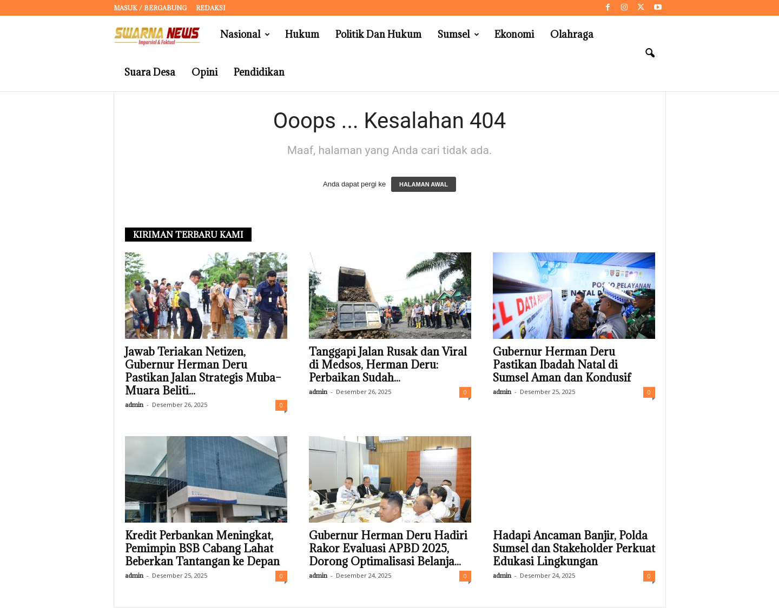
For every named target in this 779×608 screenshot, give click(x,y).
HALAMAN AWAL (423, 185)
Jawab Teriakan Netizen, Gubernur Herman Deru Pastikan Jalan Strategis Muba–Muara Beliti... (203, 371)
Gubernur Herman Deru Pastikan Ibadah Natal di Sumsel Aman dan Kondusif (562, 365)
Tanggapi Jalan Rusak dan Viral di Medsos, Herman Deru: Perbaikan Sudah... (388, 365)
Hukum (302, 34)
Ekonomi (514, 34)
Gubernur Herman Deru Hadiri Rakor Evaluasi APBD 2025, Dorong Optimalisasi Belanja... (388, 549)
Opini (204, 72)
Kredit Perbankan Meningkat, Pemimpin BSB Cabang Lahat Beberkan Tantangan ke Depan (202, 549)
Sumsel (458, 35)
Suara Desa (149, 72)
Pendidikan (259, 72)
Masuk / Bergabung (150, 8)
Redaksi (210, 8)
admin (134, 405)
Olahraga (571, 34)
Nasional (245, 35)
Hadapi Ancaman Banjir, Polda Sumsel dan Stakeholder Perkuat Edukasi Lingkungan (574, 549)
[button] (650, 53)
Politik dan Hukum (378, 34)
